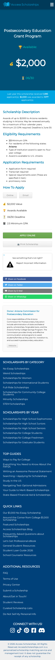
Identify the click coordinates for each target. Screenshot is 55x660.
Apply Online (27, 235)
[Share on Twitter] (27, 285)
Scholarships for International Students (26, 382)
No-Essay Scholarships (16, 368)
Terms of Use (10, 578)
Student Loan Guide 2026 (18, 550)
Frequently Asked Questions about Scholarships (23, 535)
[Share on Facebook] (27, 279)
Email (26, 195)
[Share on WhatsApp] (27, 297)
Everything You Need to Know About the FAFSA (27, 465)
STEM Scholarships (14, 404)
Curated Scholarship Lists (17, 608)
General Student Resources (19, 545)
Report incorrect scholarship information (4, 255)
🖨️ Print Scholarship (27, 244)
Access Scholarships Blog (17, 529)
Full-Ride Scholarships (16, 387)
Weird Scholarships (14, 373)
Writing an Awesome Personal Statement (27, 471)
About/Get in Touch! (14, 596)
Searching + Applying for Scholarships (25, 476)
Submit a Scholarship (15, 590)
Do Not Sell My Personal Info (19, 614)
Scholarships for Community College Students (24, 393)
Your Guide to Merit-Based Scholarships (26, 490)
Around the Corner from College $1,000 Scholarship (26, 518)
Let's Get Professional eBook (19, 541)
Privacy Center (11, 584)
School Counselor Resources (19, 555)
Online (10, 195)
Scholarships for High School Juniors (24, 423)
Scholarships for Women (17, 378)
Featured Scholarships (16, 524)
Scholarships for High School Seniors (24, 428)
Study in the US (12, 480)
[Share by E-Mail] (27, 291)
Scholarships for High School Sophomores (27, 419)
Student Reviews (13, 602)
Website (12, 345)
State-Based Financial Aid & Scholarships (26, 494)
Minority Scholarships (15, 399)
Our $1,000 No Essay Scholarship (22, 512)
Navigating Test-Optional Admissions (24, 485)
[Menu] (52, 4)
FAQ (5, 573)
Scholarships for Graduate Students (23, 442)
